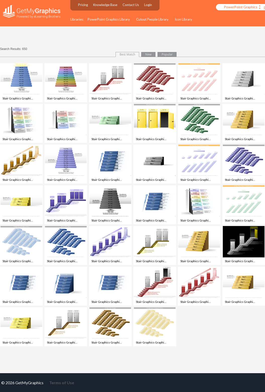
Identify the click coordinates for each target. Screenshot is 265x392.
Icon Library (183, 19)
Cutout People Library (152, 19)
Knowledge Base (105, 5)
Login (148, 5)
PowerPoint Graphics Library (109, 19)
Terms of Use (61, 382)
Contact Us (131, 5)
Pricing (83, 5)
